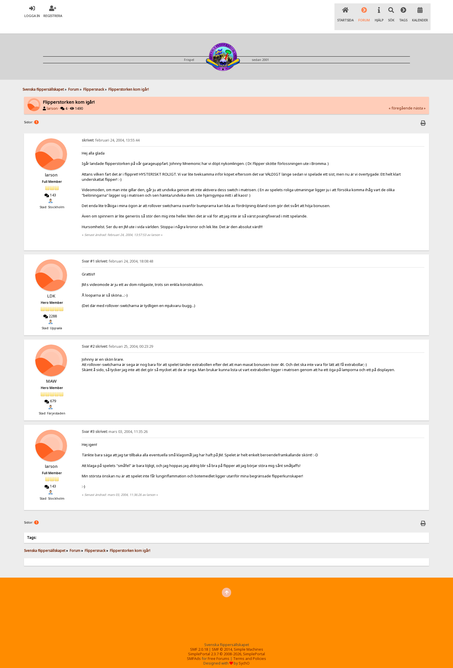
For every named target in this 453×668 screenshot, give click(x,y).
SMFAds (194, 646)
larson (52, 96)
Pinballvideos (270, 658)
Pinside (294, 658)
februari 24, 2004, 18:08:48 (117, 249)
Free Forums (218, 646)
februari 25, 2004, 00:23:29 (117, 334)
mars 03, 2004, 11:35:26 (115, 419)
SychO (244, 651)
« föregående (401, 96)
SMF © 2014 (222, 637)
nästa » (419, 96)
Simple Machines (248, 637)
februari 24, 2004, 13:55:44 (111, 128)
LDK (51, 283)
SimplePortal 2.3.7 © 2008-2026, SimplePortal (226, 641)
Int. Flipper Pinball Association (178, 658)
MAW (51, 369)
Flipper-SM (244, 658)
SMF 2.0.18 (199, 637)
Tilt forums (219, 658)
